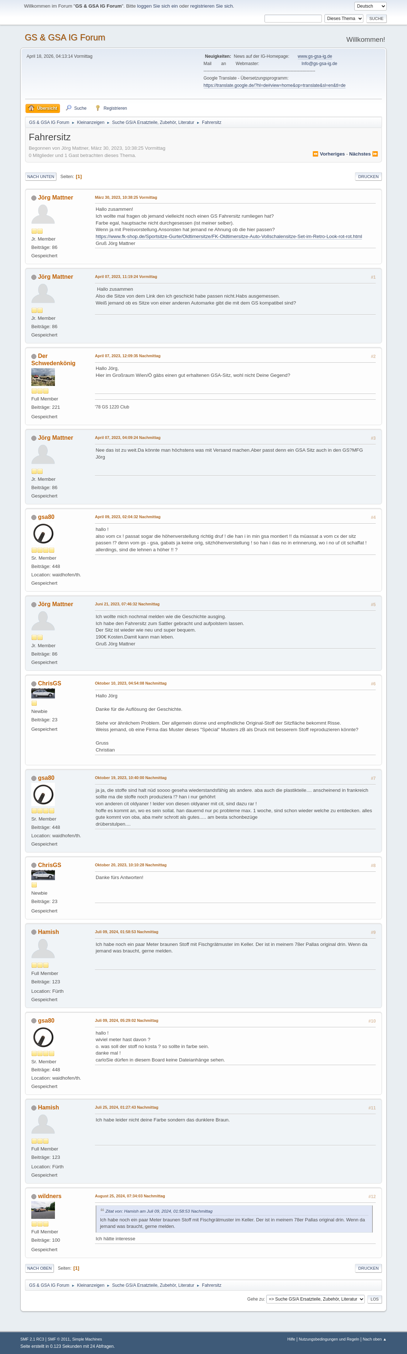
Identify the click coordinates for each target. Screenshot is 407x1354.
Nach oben (39, 1268)
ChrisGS (49, 683)
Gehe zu (255, 1299)
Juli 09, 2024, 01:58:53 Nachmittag (126, 932)
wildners (49, 1196)
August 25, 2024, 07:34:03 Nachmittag (130, 1196)
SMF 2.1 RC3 (32, 1339)
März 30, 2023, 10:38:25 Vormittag (126, 197)
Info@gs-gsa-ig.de (319, 63)
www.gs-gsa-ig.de (315, 56)
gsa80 (46, 517)
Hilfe (291, 1339)
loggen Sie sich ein (157, 6)
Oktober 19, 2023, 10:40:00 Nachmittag (131, 777)
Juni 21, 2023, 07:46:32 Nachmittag (127, 604)
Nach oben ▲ (375, 1339)
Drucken (368, 176)
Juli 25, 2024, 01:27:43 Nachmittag (126, 1107)
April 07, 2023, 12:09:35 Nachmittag (127, 356)
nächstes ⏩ (363, 154)
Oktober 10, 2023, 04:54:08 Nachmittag (131, 683)
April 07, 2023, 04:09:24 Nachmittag (127, 437)
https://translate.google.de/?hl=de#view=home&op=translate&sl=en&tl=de (275, 85)
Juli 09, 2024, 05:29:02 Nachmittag (126, 1020)
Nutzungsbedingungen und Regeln (329, 1339)
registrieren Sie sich (211, 6)
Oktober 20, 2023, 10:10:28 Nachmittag (131, 865)
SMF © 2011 (59, 1339)
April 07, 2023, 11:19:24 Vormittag (126, 276)
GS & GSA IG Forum (65, 37)
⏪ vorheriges (328, 154)
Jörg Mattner (55, 197)
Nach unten (40, 176)
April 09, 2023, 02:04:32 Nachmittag (127, 517)
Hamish (48, 932)
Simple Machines (87, 1339)
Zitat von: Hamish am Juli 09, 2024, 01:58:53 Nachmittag (158, 1211)
